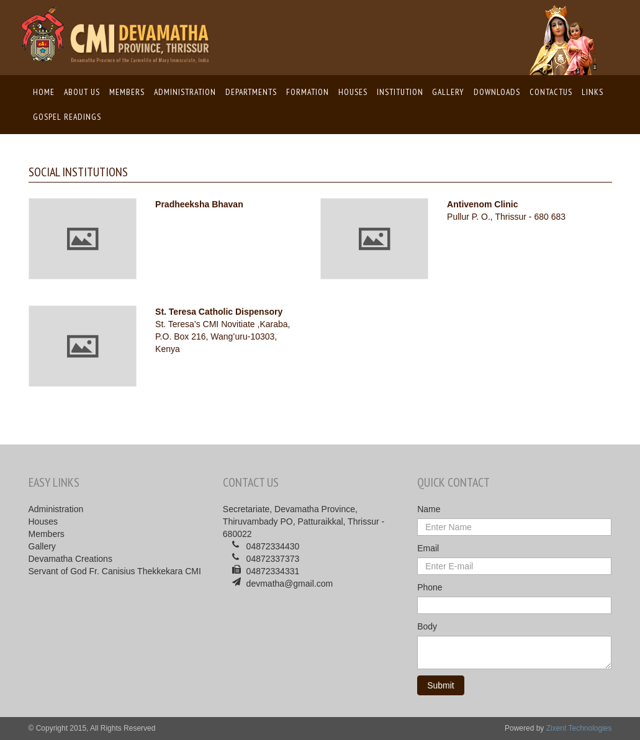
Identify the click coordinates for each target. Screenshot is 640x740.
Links (592, 91)
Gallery (448, 91)
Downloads (497, 91)
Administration (185, 91)
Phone (429, 587)
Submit (440, 685)
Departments (251, 91)
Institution (400, 91)
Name (428, 509)
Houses (352, 91)
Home (44, 91)
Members (127, 91)
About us (82, 91)
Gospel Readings (67, 116)
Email (428, 548)
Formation (307, 91)
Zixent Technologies (579, 728)
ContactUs (551, 91)
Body (427, 626)
